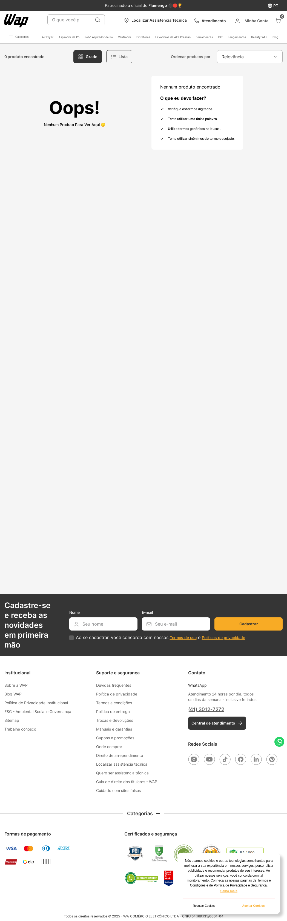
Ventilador (124, 37)
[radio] (87, 56)
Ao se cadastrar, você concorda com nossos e (160, 637)
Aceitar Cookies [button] (253, 905)
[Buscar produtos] (97, 20)
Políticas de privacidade (223, 637)
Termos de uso (183, 637)
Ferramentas (204, 37)
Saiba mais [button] (228, 891)
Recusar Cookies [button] (204, 905)
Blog (275, 37)
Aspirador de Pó (69, 37)
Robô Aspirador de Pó (99, 37)
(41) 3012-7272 (206, 709)
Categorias (18, 37)
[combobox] (76, 19)
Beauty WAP (259, 37)
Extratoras (143, 37)
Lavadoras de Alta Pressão (173, 37)
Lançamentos (237, 37)
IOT (220, 37)
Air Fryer (47, 37)
